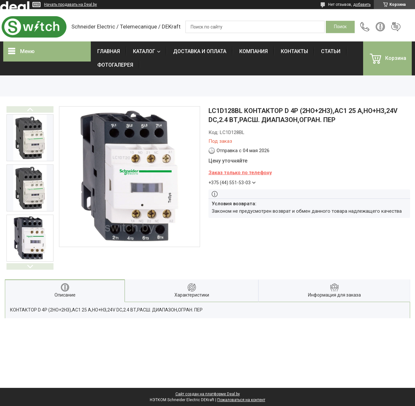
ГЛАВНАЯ (108, 51)
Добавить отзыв (395, 26)
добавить (362, 4)
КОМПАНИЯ (253, 51)
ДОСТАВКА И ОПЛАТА (199, 51)
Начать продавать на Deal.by (70, 4)
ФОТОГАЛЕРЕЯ (115, 65)
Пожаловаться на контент (241, 400)
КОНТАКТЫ (294, 51)
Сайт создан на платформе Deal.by (207, 394)
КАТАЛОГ (144, 51)
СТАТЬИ (330, 51)
